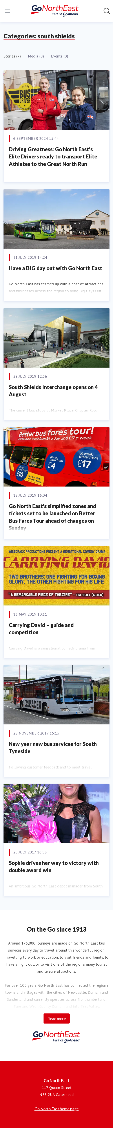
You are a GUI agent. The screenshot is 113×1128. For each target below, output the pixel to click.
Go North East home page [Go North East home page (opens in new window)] (57, 1108)
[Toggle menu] (7, 11)
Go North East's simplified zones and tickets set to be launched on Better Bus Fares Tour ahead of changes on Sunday (52, 517)
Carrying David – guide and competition (41, 629)
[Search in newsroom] (106, 10)
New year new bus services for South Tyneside (53, 747)
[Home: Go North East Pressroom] (55, 11)
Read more (56, 1018)
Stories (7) (12, 56)
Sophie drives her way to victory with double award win (54, 866)
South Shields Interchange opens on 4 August (53, 391)
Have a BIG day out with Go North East (55, 268)
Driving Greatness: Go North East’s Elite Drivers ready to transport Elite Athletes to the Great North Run (53, 156)
